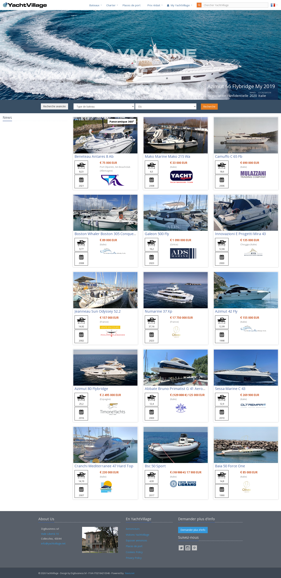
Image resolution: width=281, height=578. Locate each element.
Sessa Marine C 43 (230, 388)
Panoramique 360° (121, 121)
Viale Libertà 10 (50, 533)
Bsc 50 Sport (155, 466)
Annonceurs (133, 528)
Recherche (209, 106)
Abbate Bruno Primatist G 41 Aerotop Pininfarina (186, 388)
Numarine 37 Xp (158, 311)
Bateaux (94, 5)
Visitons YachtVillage (137, 534)
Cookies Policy (134, 552)
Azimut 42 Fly (226, 311)
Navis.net (129, 573)
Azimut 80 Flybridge (91, 388)
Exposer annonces (136, 540)
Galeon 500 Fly (157, 233)
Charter (111, 5)
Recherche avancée (54, 106)
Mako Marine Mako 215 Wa (167, 156)
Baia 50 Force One (230, 466)
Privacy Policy (134, 558)
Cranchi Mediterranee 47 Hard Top (104, 466)
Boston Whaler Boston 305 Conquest (106, 233)
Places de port (131, 5)
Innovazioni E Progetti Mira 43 (240, 233)
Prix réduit (153, 5)
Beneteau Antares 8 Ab (94, 156)
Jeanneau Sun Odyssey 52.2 (98, 311)
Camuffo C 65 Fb (228, 156)
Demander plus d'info (192, 530)
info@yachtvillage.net (53, 543)
